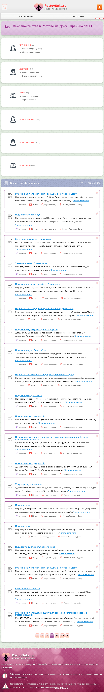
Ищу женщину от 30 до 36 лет (31, 350)
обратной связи (61, 687)
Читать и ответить (81, 200)
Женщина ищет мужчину (32, 49)
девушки (25, 69)
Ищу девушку (27, 142)
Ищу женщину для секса (28, 395)
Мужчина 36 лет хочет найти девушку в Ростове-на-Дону (46, 193)
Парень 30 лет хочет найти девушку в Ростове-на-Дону (44, 374)
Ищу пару (25, 165)
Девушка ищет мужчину (32, 76)
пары (23, 93)
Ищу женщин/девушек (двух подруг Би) (36, 329)
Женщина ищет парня (31, 52)
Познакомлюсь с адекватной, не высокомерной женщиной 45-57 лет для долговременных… (52, 437)
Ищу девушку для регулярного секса (35, 546)
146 (62, 635)
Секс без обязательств (27, 588)
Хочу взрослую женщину (28, 484)
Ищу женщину (28, 119)
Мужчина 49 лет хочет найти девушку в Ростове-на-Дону (46, 567)
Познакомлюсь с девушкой (30, 416)
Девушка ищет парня (30, 73)
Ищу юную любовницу (27, 214)
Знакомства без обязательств (31, 263)
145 (57, 635)
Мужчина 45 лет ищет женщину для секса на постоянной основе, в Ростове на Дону (51, 613)
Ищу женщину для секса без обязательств (38, 284)
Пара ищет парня (29, 100)
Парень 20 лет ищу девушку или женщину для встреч (44, 308)
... (52, 635)
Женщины (25, 45)
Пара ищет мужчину (30, 96)
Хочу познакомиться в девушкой (33, 238)
